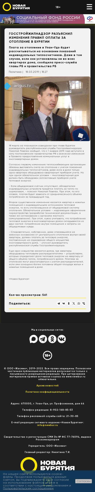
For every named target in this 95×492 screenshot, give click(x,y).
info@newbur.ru (47, 425)
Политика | (16, 71)
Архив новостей (48, 385)
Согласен (84, 481)
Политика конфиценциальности (47, 392)
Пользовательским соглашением (28, 488)
